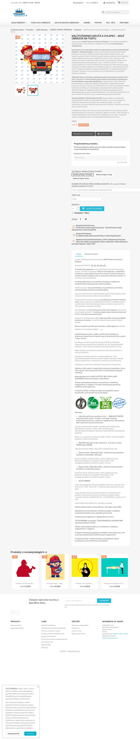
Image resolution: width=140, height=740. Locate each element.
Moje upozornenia (78, 634)
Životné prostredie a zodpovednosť (54, 639)
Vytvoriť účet (76, 631)
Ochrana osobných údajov (50, 631)
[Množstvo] (74, 208)
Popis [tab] (78, 254)
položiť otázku (104, 134)
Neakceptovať (13, 733)
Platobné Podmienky (48, 636)
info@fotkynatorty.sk (110, 638)
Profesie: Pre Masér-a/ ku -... (114, 583)
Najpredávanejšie (17, 628)
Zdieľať (80, 219)
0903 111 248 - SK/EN (31, 2)
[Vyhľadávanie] (115, 12)
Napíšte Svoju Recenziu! (83, 134)
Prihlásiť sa (76, 628)
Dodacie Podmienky (48, 625)
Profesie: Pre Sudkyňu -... (85, 583)
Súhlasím (30, 733)
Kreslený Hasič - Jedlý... (55, 583)
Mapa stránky (46, 645)
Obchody (44, 648)
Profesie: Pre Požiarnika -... (25, 583)
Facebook (13, 612)
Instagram (18, 612)
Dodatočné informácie (82, 154)
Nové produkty (16, 625)
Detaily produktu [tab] (91, 254)
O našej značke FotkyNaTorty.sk (52, 634)
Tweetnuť (86, 219)
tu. (102, 329)
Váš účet (76, 621)
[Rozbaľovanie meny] (95, 3)
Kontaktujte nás (47, 642)
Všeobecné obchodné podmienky (53, 628)
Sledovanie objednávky (80, 625)
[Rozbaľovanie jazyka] (79, 3)
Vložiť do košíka (92, 208)
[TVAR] (88, 199)
